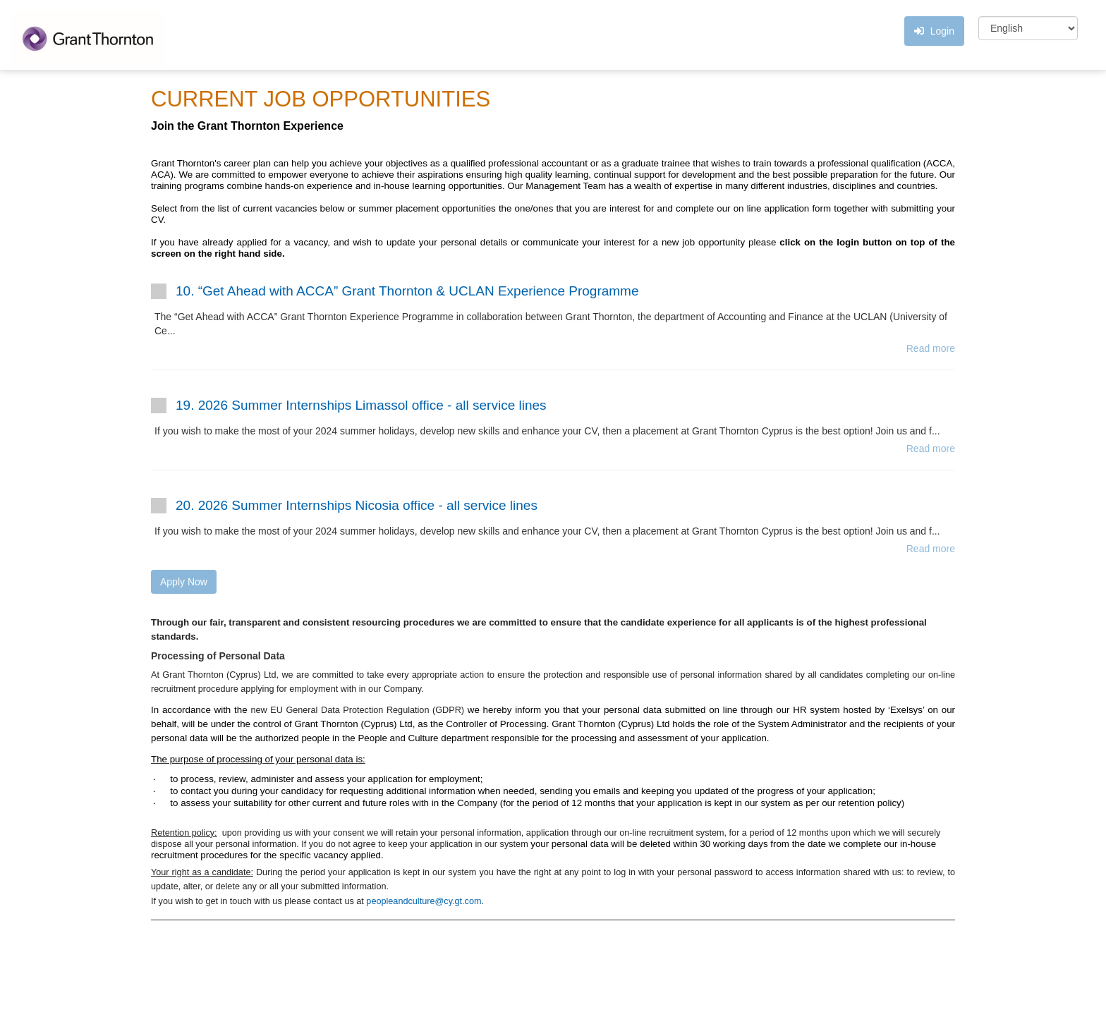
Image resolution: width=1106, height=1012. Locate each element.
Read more (930, 348)
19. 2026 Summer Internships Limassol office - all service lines (361, 405)
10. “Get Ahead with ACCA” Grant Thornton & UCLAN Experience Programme (407, 291)
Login (934, 31)
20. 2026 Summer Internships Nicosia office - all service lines (356, 505)
